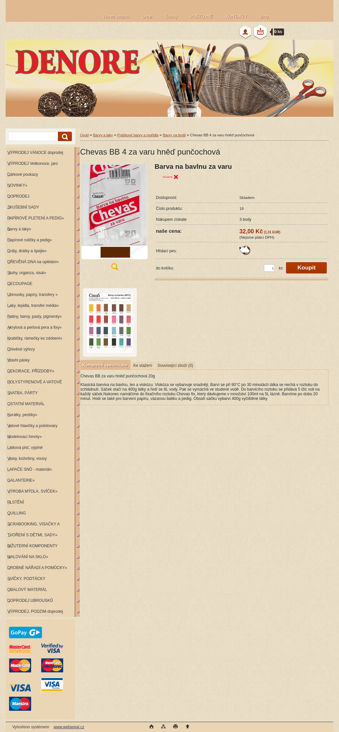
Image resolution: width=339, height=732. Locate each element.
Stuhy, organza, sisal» (26, 272)
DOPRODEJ (18, 196)
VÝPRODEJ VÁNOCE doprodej (35, 152)
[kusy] (269, 268)
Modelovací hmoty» (24, 436)
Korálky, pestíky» (22, 415)
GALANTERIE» (21, 480)
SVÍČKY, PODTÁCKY (26, 578)
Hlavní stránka (116, 16)
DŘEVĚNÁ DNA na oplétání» (33, 262)
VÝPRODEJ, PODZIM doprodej (35, 611)
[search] (64, 136)
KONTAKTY (236, 16)
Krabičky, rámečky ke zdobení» (34, 338)
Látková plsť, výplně (25, 447)
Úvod (84, 135)
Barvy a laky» (19, 229)
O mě (147, 16)
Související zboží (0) (175, 365)
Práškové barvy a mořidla (137, 135)
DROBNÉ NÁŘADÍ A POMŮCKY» (37, 567)
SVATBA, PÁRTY (22, 393)
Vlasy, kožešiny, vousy (27, 458)
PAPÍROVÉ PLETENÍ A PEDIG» (35, 218)
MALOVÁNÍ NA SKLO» (27, 557)
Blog (264, 16)
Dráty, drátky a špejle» (27, 251)
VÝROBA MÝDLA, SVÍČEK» (32, 491)
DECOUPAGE (19, 283)
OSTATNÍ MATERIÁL (26, 404)
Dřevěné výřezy (21, 349)
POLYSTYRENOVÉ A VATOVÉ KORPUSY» (34, 383)
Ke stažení (142, 365)
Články (171, 16)
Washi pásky (18, 360)
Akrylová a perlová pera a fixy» (34, 327)
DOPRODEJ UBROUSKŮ (30, 600)
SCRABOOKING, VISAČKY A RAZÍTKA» (33, 525)
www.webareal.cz (69, 727)
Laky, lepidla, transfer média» (33, 305)
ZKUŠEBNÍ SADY (23, 207)
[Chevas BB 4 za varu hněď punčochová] (114, 218)
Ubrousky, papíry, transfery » (32, 294)
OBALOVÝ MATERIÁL (27, 589)
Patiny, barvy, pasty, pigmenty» (34, 316)
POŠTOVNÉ (202, 16)
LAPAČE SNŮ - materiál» (29, 469)
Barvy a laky (103, 135)
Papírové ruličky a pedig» (29, 240)
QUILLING (16, 513)
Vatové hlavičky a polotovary (32, 425)
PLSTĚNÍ (15, 502)
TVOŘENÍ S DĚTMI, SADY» (32, 535)
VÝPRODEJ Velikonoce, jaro (32, 163)
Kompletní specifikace (105, 365)
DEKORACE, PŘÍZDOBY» (30, 371)
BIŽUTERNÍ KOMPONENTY (32, 546)
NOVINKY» (17, 185)
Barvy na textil (174, 135)
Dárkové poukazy (22, 174)
